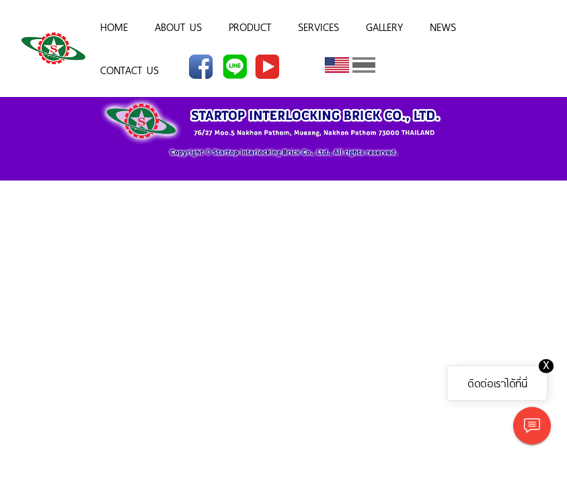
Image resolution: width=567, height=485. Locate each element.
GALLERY (384, 26)
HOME (114, 26)
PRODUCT (250, 26)
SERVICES (318, 26)
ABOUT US (178, 26)
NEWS (443, 26)
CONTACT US (129, 69)
